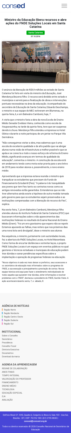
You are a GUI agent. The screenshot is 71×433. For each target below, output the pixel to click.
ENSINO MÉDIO (9, 386)
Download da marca (11, 356)
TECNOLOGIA (8, 389)
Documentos (7, 353)
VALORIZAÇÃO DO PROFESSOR (16, 379)
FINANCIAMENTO (10, 382)
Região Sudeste (11, 320)
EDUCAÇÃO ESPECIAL (12, 393)
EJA (3, 396)
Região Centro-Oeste (13, 316)
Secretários (7, 339)
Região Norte (10, 309)
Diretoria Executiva (10, 349)
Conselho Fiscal (9, 346)
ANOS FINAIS (8, 372)
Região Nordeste (11, 313)
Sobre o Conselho (10, 335)
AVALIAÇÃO (7, 399)
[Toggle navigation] (64, 5)
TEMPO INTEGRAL (10, 375)
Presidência (7, 342)
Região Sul (8, 323)
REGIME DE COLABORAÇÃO (14, 368)
